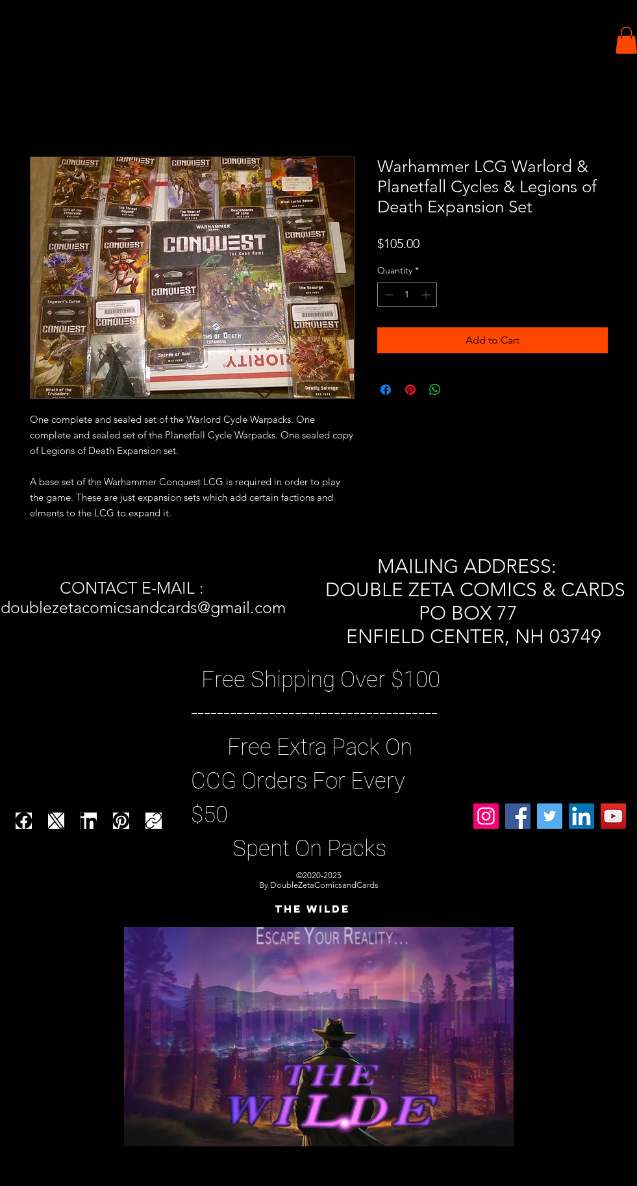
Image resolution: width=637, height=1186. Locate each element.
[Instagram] (486, 816)
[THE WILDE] (312, 909)
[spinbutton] (407, 294)
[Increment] (427, 294)
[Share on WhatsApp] (435, 389)
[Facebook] (24, 821)
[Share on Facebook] (385, 389)
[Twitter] (549, 816)
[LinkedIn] (89, 821)
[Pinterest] (121, 821)
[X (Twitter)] (56, 821)
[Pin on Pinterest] (410, 389)
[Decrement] (387, 294)
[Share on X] (460, 389)
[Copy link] (153, 821)
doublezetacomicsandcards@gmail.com (143, 607)
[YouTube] (613, 816)
